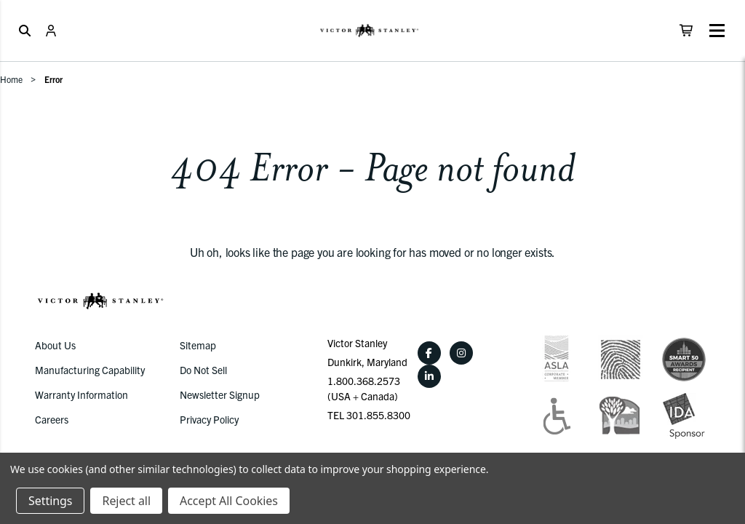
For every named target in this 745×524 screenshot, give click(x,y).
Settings (50, 501)
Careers (51, 419)
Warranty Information (81, 394)
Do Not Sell (203, 369)
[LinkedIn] (429, 376)
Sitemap (198, 345)
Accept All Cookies (229, 501)
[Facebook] (429, 353)
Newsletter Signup (220, 394)
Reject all (126, 501)
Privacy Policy (209, 419)
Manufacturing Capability (90, 369)
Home (11, 79)
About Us (55, 345)
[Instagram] (461, 353)
